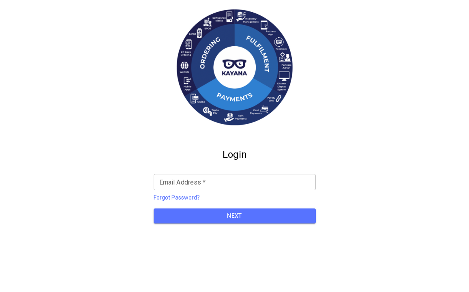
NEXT (234, 216)
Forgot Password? (177, 197)
